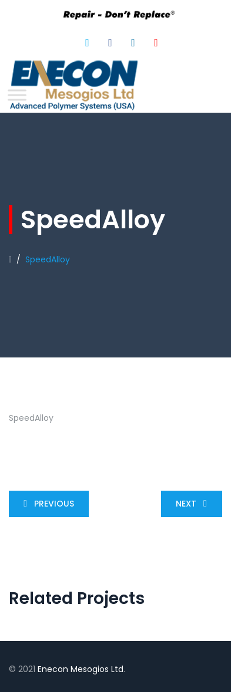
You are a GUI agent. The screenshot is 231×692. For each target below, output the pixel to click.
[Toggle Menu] (17, 94)
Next (194, 504)
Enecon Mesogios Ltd (80, 669)
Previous (46, 504)
